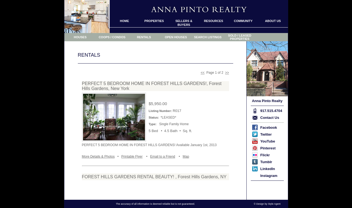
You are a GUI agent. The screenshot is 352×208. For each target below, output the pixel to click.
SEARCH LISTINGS (207, 37)
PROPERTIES (154, 21)
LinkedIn (267, 169)
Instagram (268, 176)
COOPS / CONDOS (112, 37)
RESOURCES (213, 21)
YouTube (267, 141)
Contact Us (269, 118)
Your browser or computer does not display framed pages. (155, 122)
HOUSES (80, 37)
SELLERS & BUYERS (184, 22)
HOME (124, 21)
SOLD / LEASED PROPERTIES (239, 37)
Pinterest (268, 148)
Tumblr (266, 162)
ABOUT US (273, 21)
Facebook (268, 127)
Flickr (265, 155)
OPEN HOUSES (176, 37)
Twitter (266, 134)
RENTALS (144, 37)
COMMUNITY (243, 21)
